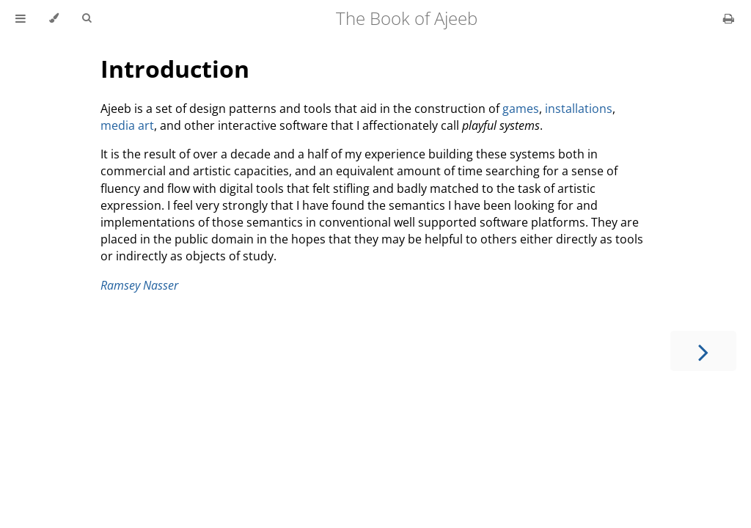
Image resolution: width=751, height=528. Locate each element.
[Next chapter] (703, 351)
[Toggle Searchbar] (86, 18)
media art (127, 125)
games (520, 108)
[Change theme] (53, 18)
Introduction (174, 68)
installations (578, 108)
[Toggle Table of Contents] (20, 18)
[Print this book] (728, 18)
